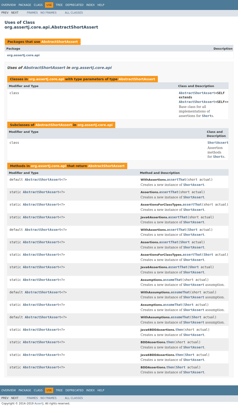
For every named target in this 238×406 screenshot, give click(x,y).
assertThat (176, 179)
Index (90, 5)
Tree (59, 5)
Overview (8, 5)
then (179, 329)
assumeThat (172, 280)
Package (25, 5)
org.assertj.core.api (23, 55)
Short (192, 229)
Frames (32, 12)
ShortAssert (217, 142)
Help (100, 5)
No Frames (49, 12)
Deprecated (74, 5)
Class (38, 5)
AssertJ (38, 403)
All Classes (74, 12)
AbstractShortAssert (59, 42)
